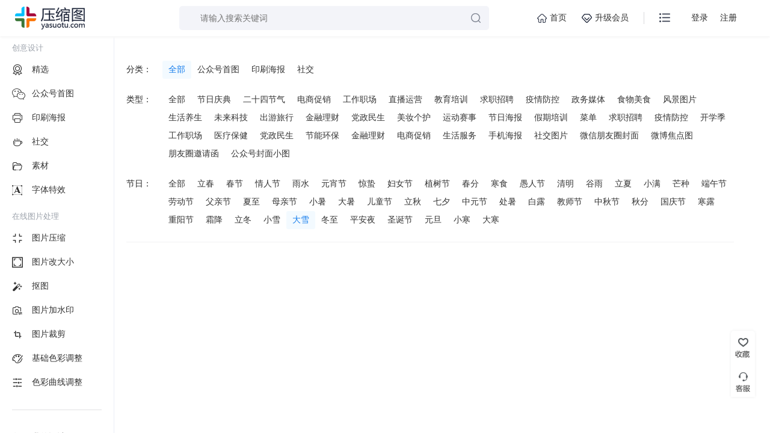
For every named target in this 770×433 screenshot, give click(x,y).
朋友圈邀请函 (193, 153)
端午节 (714, 183)
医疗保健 (231, 135)
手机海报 (505, 135)
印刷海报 (268, 69)
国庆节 (673, 201)
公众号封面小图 (260, 153)
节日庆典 (214, 99)
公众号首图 (218, 69)
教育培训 (451, 99)
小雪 (271, 219)
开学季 (712, 117)
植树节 (437, 183)
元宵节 (333, 183)
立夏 (623, 183)
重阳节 (181, 219)
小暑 (317, 201)
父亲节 (218, 201)
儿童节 (379, 201)
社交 (305, 69)
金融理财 (322, 117)
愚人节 (532, 183)
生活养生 (185, 117)
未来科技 (231, 117)
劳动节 (181, 201)
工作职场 (360, 99)
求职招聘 (497, 99)
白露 (536, 201)
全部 (176, 69)
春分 (470, 183)
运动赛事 (459, 117)
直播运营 (405, 99)
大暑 (346, 201)
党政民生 (368, 117)
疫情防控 (542, 99)
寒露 (706, 201)
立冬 (243, 219)
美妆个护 (414, 117)
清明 (565, 183)
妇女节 (400, 183)
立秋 (412, 201)
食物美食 (634, 99)
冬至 (329, 219)
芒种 (681, 183)
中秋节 (607, 201)
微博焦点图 (672, 135)
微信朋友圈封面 (609, 135)
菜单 (588, 117)
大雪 (300, 219)
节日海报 (505, 117)
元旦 (433, 219)
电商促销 (314, 99)
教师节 (569, 201)
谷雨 (594, 183)
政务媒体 (588, 99)
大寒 (490, 219)
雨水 (300, 183)
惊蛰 (367, 183)
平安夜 (362, 219)
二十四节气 (264, 99)
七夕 (441, 201)
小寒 (462, 219)
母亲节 (284, 201)
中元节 (474, 201)
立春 (205, 183)
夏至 (251, 201)
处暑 (507, 201)
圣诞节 (400, 219)
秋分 (640, 201)
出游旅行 (277, 117)
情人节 (267, 183)
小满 (652, 183)
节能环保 (322, 135)
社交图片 (551, 135)
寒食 (499, 183)
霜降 (214, 219)
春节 (234, 183)
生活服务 (459, 135)
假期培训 (551, 117)
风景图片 (680, 99)
